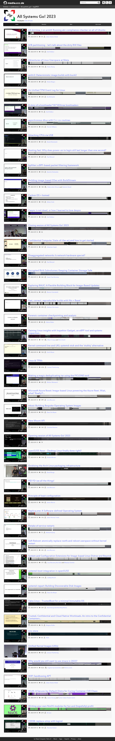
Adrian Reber (50, 322)
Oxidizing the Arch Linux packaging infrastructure (54, 466)
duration (44, 24)
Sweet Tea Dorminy (53, 277)
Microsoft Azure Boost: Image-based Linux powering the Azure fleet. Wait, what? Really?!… (67, 392)
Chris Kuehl (61, 340)
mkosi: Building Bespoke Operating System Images (54, 406)
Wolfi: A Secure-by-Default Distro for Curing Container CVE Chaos (62, 691)
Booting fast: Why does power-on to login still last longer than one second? (67, 150)
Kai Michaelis (51, 97)
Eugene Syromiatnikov (54, 668)
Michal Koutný (50, 532)
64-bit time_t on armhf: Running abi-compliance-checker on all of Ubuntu (66, 30)
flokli (47, 638)
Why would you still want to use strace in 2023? (52, 661)
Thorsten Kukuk (52, 728)
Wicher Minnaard (52, 382)
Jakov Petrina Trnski (53, 517)
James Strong (51, 698)
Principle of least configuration (44, 496)
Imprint (66, 739)
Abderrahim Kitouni (53, 187)
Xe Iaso (49, 713)
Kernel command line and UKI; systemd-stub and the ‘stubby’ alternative (65, 345)
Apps (60, 739)
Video (26, 21)
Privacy (73, 739)
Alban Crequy (51, 340)
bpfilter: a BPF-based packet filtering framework (53, 165)
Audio (31, 21)
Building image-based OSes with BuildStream (52, 180)
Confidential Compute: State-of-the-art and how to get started (61, 240)
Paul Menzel (50, 157)
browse (5, 7)
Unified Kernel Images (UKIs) (43, 646)
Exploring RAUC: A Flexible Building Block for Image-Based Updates (63, 285)
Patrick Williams (52, 127)
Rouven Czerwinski (52, 292)
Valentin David (66, 187)
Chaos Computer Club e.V (43, 739)
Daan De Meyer (52, 412)
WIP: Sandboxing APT (39, 676)
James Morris (51, 502)
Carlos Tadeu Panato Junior (66, 698)
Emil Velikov (50, 52)
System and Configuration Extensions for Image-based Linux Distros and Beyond (69, 556)
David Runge (50, 472)
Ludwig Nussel (51, 577)
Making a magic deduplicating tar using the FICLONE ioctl (58, 375)
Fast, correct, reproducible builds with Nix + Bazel (54, 300)
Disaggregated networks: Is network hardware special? (56, 255)
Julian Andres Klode (52, 37)
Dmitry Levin (68, 668)
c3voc (79, 739)
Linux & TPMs (35, 360)
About (55, 739)
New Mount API (36, 421)
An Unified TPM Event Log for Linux (46, 90)
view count (98, 24)
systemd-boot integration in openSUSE (48, 571)
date (71, 24)
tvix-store (33, 631)
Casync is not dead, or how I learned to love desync (54, 210)
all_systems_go (26, 7)
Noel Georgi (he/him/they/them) (57, 608)
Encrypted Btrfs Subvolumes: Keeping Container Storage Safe (60, 270)
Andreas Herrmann (53, 307)
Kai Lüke (58, 562)
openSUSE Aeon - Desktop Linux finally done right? (55, 451)
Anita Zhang (51, 67)
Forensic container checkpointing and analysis (52, 315)
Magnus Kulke (50, 625)
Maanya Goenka (69, 562)
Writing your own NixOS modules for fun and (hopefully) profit (61, 706)
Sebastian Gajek (52, 247)
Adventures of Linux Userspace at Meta (48, 60)
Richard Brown (51, 457)
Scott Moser (50, 352)
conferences (14, 7)
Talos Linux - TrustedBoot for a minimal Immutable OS (56, 601)
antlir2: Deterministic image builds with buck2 (52, 75)
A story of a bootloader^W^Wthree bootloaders (53, 105)
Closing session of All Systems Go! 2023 (48, 225)
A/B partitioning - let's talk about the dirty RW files (54, 45)
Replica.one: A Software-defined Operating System (55, 511)
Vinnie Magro (51, 82)
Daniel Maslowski (52, 142)
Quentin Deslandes (52, 172)
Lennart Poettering (53, 367)
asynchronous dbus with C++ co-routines (49, 120)
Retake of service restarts (41, 526)
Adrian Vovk (50, 202)
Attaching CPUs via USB (40, 135)
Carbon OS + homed (38, 195)
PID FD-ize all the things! (41, 481)
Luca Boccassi (51, 400)
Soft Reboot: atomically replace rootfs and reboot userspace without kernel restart (67, 542)
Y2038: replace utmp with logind (45, 721)
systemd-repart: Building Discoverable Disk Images (54, 586)
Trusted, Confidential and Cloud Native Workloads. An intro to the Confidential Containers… (69, 617)
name (16, 24)
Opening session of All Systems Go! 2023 (49, 436)
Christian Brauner (52, 427)
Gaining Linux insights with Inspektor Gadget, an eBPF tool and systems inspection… (65, 332)
